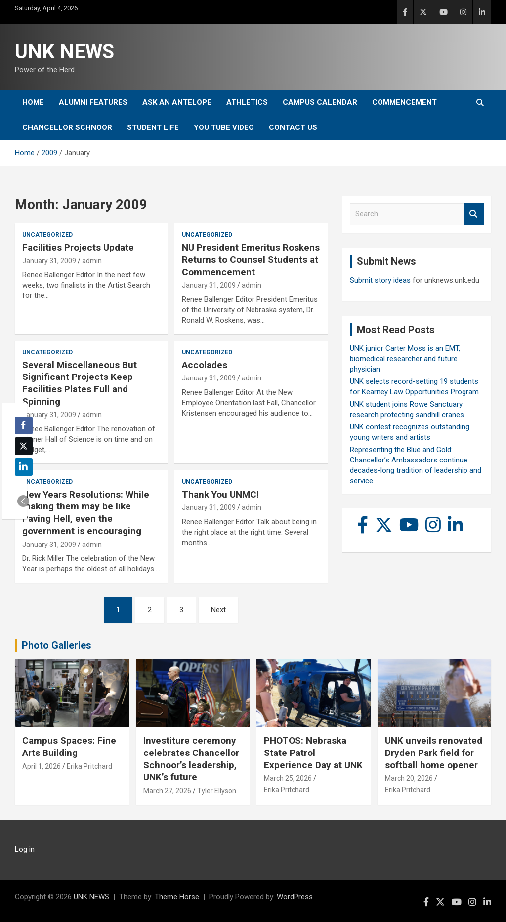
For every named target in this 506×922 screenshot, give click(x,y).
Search (474, 214)
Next (218, 609)
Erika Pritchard (89, 766)
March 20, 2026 (409, 778)
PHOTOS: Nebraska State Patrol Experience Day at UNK (313, 752)
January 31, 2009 (49, 261)
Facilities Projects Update (78, 247)
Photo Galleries (56, 645)
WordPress (295, 896)
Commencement (404, 102)
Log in (25, 849)
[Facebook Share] (24, 425)
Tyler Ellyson (216, 791)
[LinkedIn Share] (24, 467)
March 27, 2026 (167, 791)
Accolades (204, 365)
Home (33, 102)
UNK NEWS (64, 51)
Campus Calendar (320, 102)
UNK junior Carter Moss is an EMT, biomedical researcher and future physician (405, 359)
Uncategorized (47, 234)
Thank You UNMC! (220, 494)
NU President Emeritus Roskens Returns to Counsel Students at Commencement (251, 259)
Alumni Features (93, 102)
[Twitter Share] (24, 446)
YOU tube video (224, 127)
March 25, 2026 (288, 778)
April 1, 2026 (41, 766)
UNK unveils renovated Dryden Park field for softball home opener (433, 752)
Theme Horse (177, 896)
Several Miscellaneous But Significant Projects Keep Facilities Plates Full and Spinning (79, 383)
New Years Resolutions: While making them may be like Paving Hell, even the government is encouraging (85, 513)
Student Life (153, 127)
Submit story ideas (380, 280)
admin (92, 261)
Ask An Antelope (176, 102)
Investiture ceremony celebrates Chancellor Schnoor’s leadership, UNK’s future (191, 759)
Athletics (247, 102)
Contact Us (293, 127)
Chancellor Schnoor (67, 127)
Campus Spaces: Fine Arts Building (69, 746)
